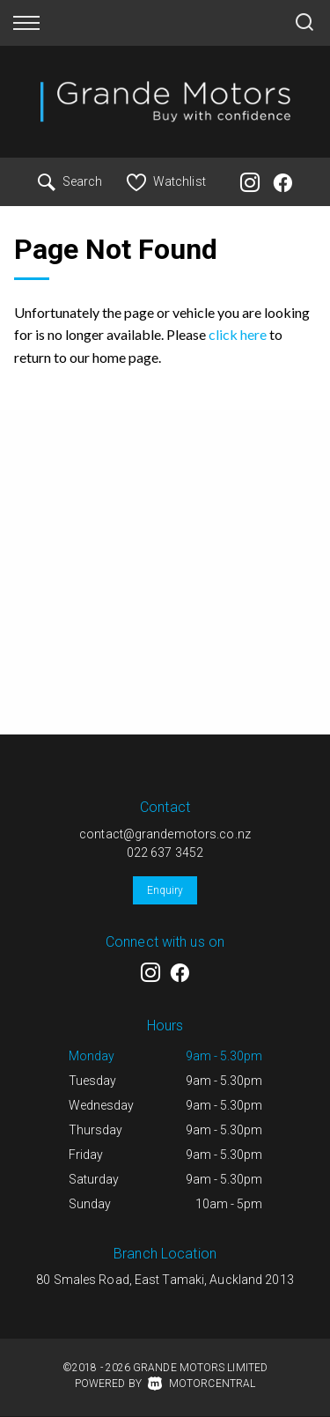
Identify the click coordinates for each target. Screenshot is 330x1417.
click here (238, 334)
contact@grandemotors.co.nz (165, 834)
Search (70, 181)
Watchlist (166, 181)
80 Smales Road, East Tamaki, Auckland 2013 (165, 1280)
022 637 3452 (165, 852)
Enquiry (165, 890)
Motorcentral (201, 1383)
